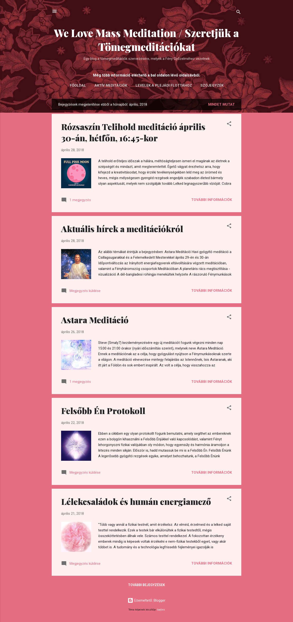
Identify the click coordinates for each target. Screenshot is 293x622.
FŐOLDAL (78, 85)
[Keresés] (238, 13)
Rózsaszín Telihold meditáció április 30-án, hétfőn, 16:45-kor (133, 132)
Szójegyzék (211, 85)
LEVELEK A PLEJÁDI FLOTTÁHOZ (164, 85)
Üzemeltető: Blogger (146, 600)
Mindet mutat (221, 104)
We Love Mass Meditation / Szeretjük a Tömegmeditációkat (146, 40)
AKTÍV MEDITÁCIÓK (110, 85)
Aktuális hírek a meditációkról (122, 228)
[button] (229, 124)
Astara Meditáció (95, 319)
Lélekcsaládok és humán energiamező (136, 501)
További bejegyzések (146, 585)
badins (161, 609)
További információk (211, 200)
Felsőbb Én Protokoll (103, 410)
